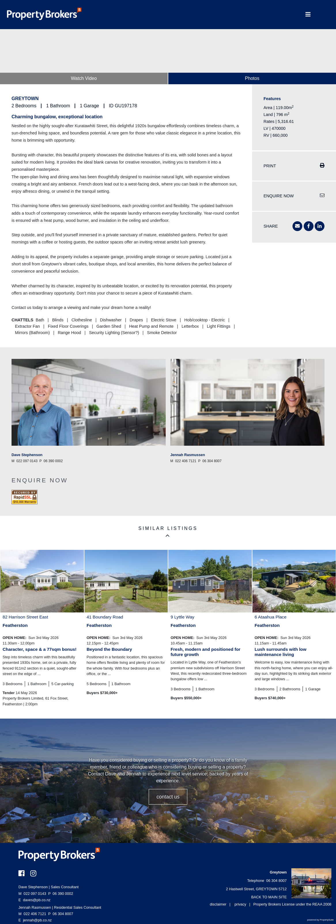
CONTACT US (168, 797)
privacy (240, 904)
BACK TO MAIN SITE (269, 897)
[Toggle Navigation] (308, 14)
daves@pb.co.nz (37, 900)
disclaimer (218, 904)
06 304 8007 (60, 914)
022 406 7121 (32, 914)
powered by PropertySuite (320, 920)
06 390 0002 (60, 893)
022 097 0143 (32, 893)
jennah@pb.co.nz (37, 920)
